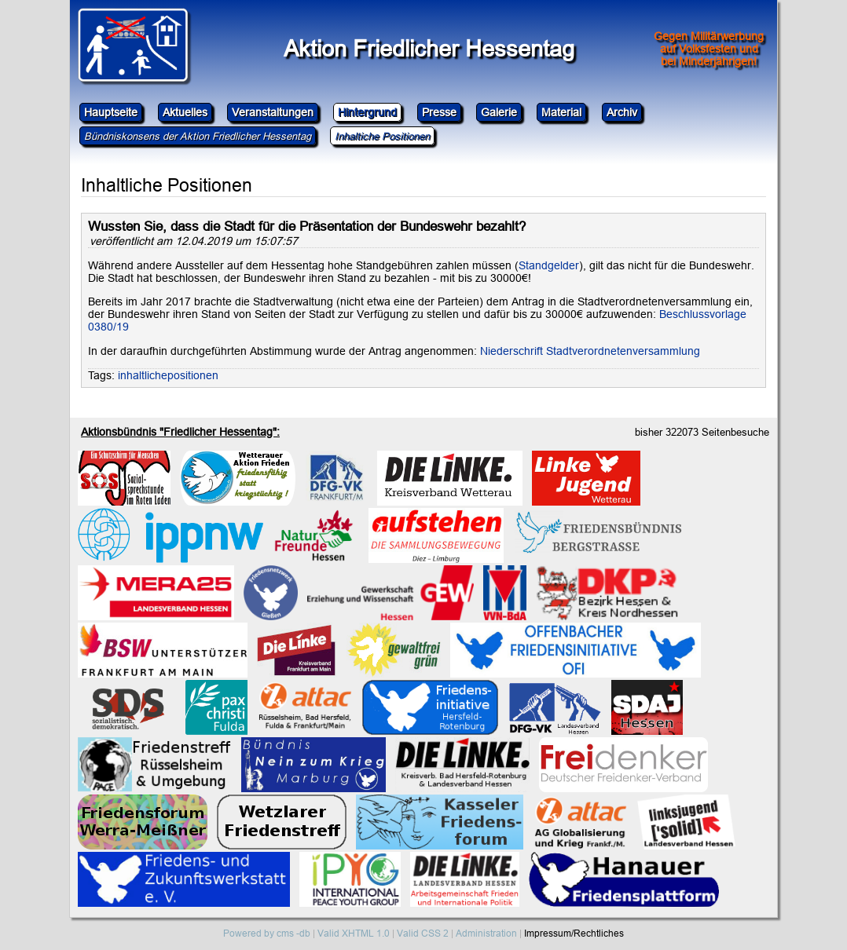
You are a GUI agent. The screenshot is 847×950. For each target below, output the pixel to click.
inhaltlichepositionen (168, 375)
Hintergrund (367, 112)
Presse (439, 112)
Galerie (499, 112)
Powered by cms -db (266, 933)
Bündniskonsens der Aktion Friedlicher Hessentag (197, 136)
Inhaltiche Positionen (382, 136)
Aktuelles (185, 112)
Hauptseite (111, 112)
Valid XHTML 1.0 (353, 933)
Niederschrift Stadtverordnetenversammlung (590, 351)
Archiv (622, 112)
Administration (486, 933)
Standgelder (549, 265)
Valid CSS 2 (423, 933)
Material (561, 112)
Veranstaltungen (273, 112)
